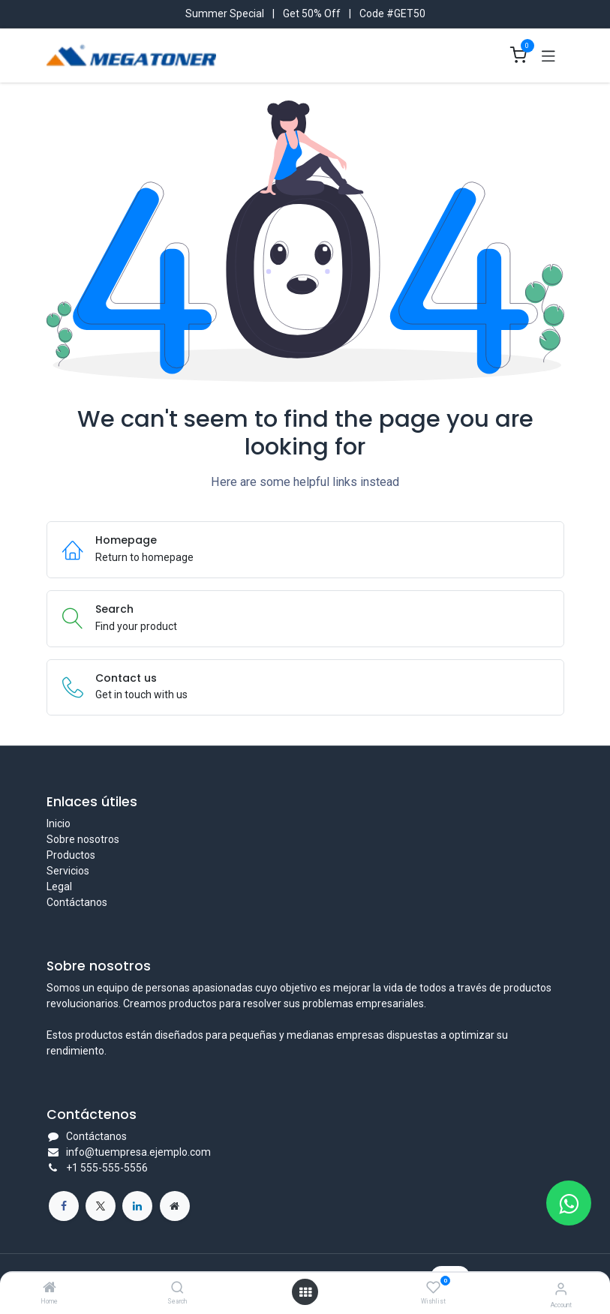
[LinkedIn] (137, 1206)
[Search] (177, 1288)
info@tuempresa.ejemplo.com (138, 1152)
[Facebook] (64, 1206)
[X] (101, 1206)
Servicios (68, 871)
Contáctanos (77, 902)
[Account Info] (561, 1289)
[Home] (49, 1288)
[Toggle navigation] (548, 55)
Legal (59, 886)
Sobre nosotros (83, 839)
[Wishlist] (433, 1288)
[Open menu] (305, 1292)
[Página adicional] (175, 1206)
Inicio (59, 824)
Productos (71, 855)
